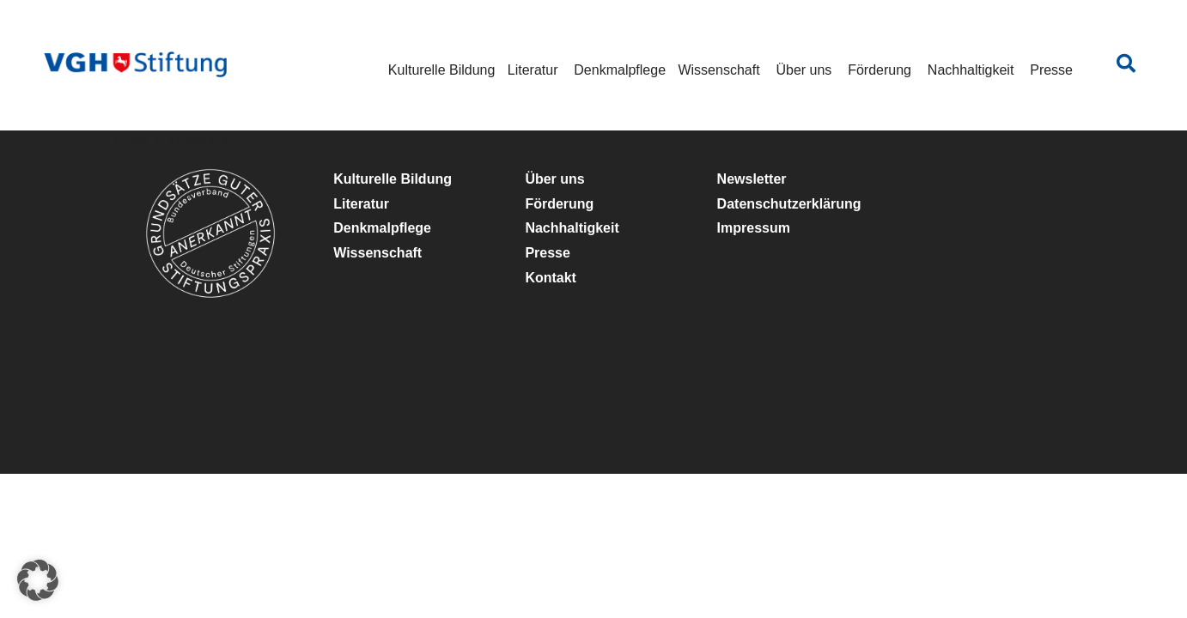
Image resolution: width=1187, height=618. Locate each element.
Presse (1051, 70)
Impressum (753, 228)
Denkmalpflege (620, 70)
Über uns (803, 70)
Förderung (879, 70)
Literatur (533, 70)
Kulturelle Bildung (442, 70)
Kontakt (550, 277)
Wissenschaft (718, 70)
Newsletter (752, 179)
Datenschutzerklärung (789, 204)
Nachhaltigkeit (971, 70)
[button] (38, 580)
